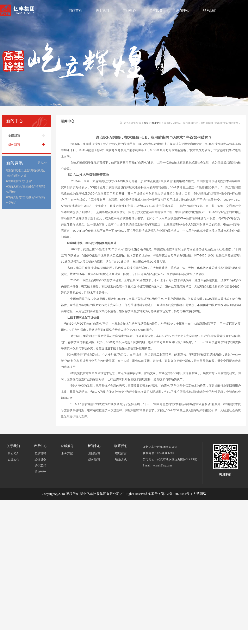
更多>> (42, 162)
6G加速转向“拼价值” (19, 181)
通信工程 (40, 465)
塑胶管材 (40, 453)
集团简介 (13, 453)
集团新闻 (14, 135)
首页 (146, 122)
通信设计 (40, 471)
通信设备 (40, 459)
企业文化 (13, 459)
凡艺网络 (199, 494)
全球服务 (156, 10)
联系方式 (121, 459)
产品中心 (129, 10)
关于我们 (102, 10)
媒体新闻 (14, 144)
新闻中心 (183, 10)
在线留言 (121, 453)
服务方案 (67, 453)
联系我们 (209, 10)
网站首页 (75, 10)
